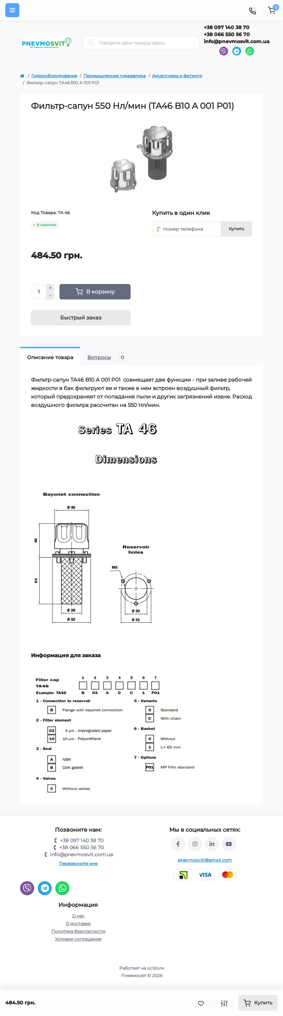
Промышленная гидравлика (114, 75)
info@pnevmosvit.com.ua (237, 41)
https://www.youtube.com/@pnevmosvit (229, 844)
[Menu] (12, 10)
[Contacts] (252, 10)
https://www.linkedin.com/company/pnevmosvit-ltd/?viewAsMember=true (211, 844)
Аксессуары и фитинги (177, 75)
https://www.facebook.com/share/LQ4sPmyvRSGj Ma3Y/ (178, 844)
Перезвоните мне (78, 863)
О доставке (78, 923)
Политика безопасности (78, 931)
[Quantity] (38, 291)
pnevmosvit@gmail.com (205, 860)
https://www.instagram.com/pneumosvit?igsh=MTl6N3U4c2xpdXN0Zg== (195, 844)
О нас (78, 915)
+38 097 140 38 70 (227, 27)
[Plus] (50, 288)
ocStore (155, 968)
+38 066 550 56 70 (227, 34)
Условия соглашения (78, 939)
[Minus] (50, 296)
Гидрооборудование (54, 75)
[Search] (91, 43)
